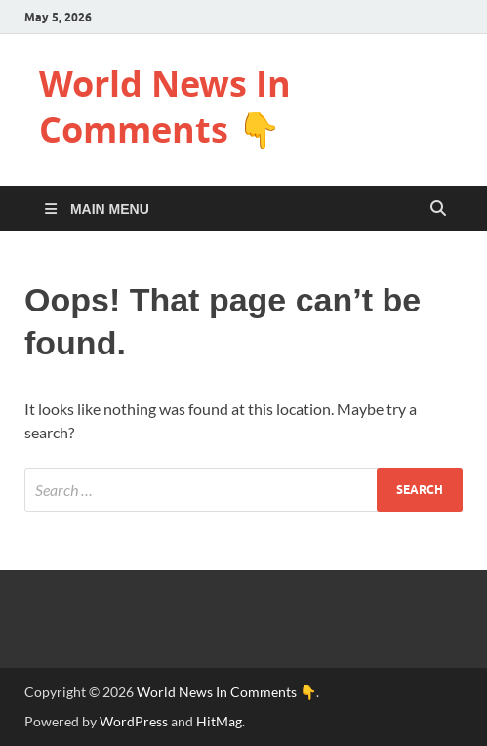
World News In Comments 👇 (165, 106)
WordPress (134, 721)
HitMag (219, 721)
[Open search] (438, 208)
